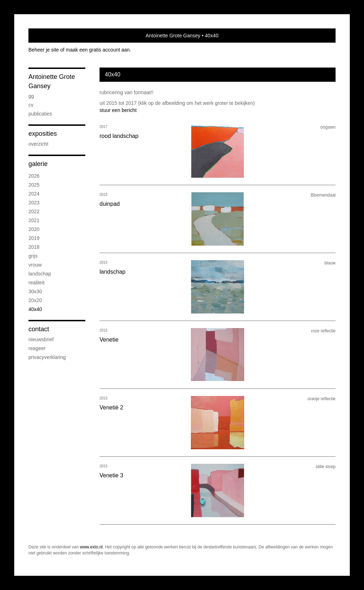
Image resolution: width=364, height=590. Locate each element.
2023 (33, 202)
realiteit (36, 282)
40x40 (35, 309)
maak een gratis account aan (98, 50)
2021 (33, 220)
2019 (33, 238)
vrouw (35, 265)
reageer (37, 348)
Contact (38, 329)
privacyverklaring (47, 357)
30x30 (35, 291)
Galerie (38, 163)
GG (31, 96)
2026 (33, 176)
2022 (33, 211)
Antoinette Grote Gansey (173, 35)
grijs (33, 256)
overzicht (38, 144)
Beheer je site (43, 50)
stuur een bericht (118, 110)
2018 (33, 247)
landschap (39, 274)
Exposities (42, 133)
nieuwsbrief (41, 339)
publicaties (40, 114)
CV (30, 105)
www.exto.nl (91, 547)
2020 (33, 229)
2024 (33, 194)
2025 (33, 185)
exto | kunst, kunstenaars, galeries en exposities (48, 35)
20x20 (35, 300)
